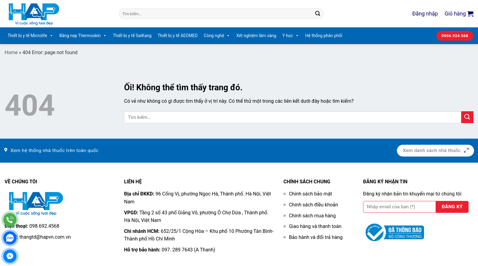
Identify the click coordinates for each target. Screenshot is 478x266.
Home (11, 52)
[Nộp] (317, 14)
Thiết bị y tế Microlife (30, 35)
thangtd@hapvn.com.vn (45, 237)
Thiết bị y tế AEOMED (178, 35)
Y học (290, 35)
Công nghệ (217, 35)
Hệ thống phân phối (323, 35)
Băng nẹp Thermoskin (83, 35)
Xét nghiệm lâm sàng (256, 35)
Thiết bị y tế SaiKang (132, 35)
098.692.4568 (44, 226)
